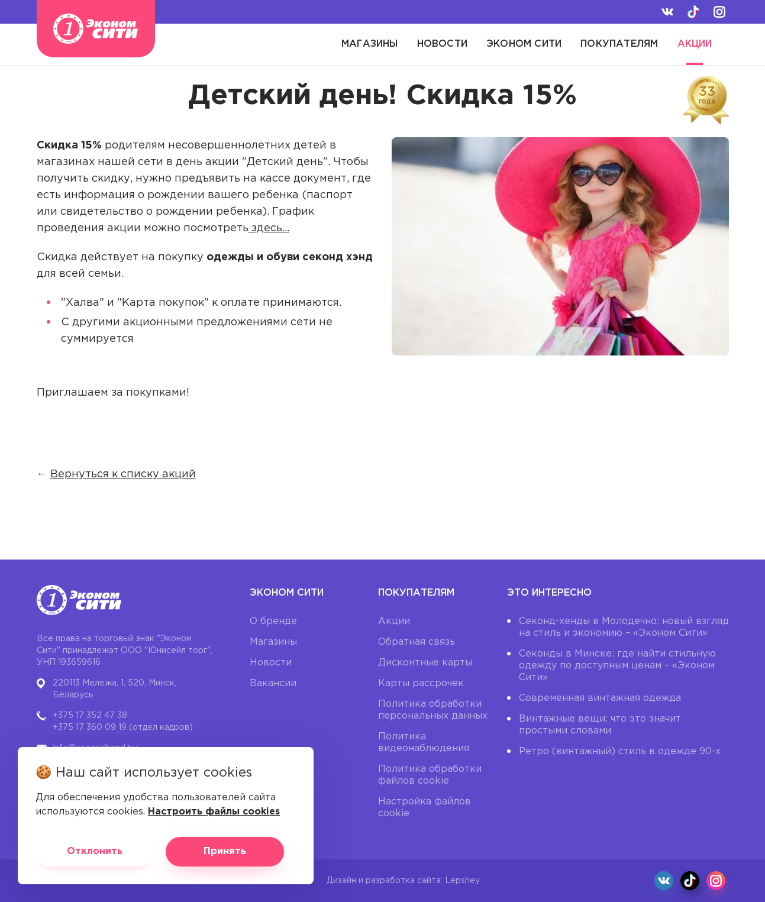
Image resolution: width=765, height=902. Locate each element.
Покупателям (619, 44)
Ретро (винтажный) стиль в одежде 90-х (620, 751)
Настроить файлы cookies (214, 811)
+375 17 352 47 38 (90, 715)
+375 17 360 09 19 (90, 727)
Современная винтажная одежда (600, 698)
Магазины (369, 44)
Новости (442, 44)
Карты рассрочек (421, 683)
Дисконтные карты (425, 662)
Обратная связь (416, 642)
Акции (694, 44)
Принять (225, 851)
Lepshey (462, 880)
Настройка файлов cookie (424, 807)
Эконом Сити (523, 44)
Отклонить (94, 851)
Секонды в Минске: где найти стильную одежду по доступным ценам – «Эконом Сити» (617, 665)
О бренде (273, 621)
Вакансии (273, 683)
